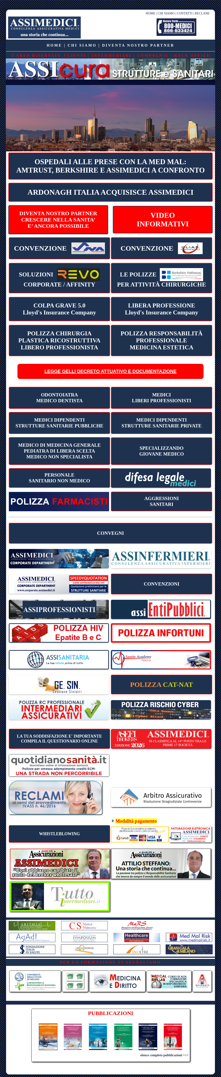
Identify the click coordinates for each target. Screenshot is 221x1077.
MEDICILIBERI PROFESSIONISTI (161, 397)
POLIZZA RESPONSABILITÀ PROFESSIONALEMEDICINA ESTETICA (162, 340)
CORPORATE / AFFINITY (59, 278)
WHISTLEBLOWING (59, 834)
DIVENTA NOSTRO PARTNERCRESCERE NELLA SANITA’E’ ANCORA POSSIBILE (58, 219)
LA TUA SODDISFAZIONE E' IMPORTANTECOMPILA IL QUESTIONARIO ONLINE (59, 738)
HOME (150, 13)
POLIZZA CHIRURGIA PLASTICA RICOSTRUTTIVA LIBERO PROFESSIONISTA (59, 340)
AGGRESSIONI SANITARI (161, 501)
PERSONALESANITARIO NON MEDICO (59, 478)
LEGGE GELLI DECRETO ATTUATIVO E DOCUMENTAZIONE (110, 371)
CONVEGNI (110, 533)
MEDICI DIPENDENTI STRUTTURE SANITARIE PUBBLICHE (60, 423)
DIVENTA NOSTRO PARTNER (138, 45)
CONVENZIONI (161, 584)
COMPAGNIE (153, 56)
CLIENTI (75, 56)
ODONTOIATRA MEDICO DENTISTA (59, 397)
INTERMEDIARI (112, 56)
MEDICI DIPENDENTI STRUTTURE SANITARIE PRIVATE (161, 423)
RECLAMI (202, 13)
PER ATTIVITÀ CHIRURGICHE (161, 278)
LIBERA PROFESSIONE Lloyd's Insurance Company (161, 309)
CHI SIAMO (165, 13)
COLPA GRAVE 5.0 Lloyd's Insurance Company (59, 309)
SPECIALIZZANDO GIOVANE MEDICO (161, 451)
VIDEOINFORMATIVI (163, 219)
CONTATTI (184, 13)
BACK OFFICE (192, 56)
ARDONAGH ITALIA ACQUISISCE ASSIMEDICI (110, 192)
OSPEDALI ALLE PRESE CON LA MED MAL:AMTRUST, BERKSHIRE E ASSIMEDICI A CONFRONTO (110, 166)
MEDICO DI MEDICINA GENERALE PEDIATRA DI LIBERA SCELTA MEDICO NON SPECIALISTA (59, 451)
